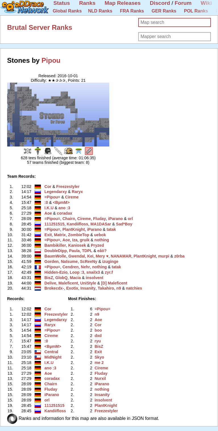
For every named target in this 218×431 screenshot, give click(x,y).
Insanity (87, 288)
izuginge (110, 261)
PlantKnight (73, 229)
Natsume (69, 261)
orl (130, 218)
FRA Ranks (132, 11)
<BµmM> (61, 202)
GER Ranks (164, 11)
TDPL (87, 250)
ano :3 (64, 208)
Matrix (60, 235)
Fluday (99, 218)
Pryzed (97, 245)
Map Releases (123, 3)
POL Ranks (196, 11)
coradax (64, 213)
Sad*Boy (124, 224)
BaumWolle (55, 256)
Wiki (206, 3)
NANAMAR (121, 256)
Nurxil (100, 378)
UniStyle (88, 283)
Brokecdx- (54, 288)
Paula (74, 250)
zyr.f (109, 272)
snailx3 (93, 272)
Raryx (77, 191)
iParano (115, 218)
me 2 (99, 362)
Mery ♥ (102, 256)
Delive (50, 283)
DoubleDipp (56, 250)
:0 (46, 202)
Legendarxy (56, 191)
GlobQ (61, 277)
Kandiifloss (77, 224)
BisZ (49, 277)
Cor (48, 186)
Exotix (72, 288)
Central (51, 352)
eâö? (102, 250)
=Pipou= (52, 197)
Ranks (87, 3)
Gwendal (76, 256)
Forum (183, 3)
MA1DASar (101, 224)
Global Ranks (67, 11)
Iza (74, 240)
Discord (160, 3)
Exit (48, 235)
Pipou (50, 60)
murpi (163, 256)
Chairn (68, 218)
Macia (75, 277)
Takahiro (106, 288)
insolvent (94, 277)
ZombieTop (78, 235)
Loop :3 (77, 272)
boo (98, 330)
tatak (111, 229)
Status (61, 3)
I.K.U (49, 208)
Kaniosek (77, 245)
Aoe (48, 213)
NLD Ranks (100, 11)
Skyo (99, 357)
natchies (134, 288)
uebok (100, 235)
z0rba (179, 256)
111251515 (54, 224)
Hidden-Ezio (56, 272)
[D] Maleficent (114, 283)
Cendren (70, 267)
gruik (84, 240)
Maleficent (68, 283)
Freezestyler (67, 186)
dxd (98, 335)
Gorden (52, 261)
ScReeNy (88, 261)
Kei (90, 256)
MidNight (53, 357)
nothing (102, 240)
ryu (98, 341)
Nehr (85, 267)
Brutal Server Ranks (39, 27)
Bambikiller (55, 245)
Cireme (72, 197)
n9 (118, 288)
